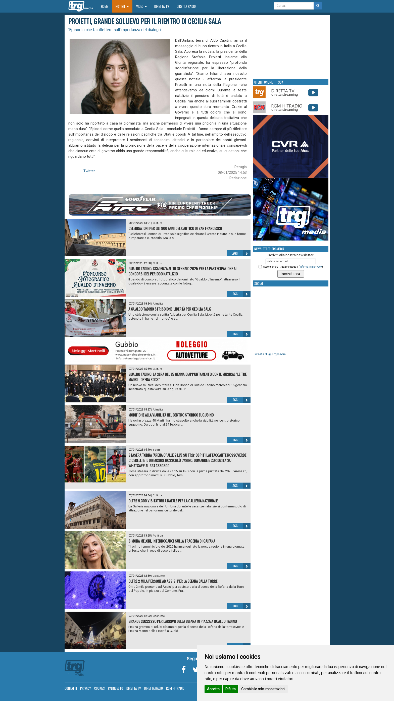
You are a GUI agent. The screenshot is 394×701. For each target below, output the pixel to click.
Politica (158, 535)
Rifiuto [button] (230, 689)
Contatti (71, 688)
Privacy (85, 688)
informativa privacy (311, 266)
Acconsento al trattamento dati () (293, 266)
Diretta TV (161, 6)
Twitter (89, 171)
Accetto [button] (213, 689)
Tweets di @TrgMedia (269, 354)
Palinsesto (115, 688)
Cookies (99, 688)
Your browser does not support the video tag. (291, 46)
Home (106, 6)
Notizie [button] (122, 6)
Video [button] (141, 6)
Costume (159, 575)
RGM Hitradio (175, 688)
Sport (156, 449)
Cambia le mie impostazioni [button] (263, 689)
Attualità (158, 303)
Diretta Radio (186, 6)
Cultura (157, 223)
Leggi (241, 253)
